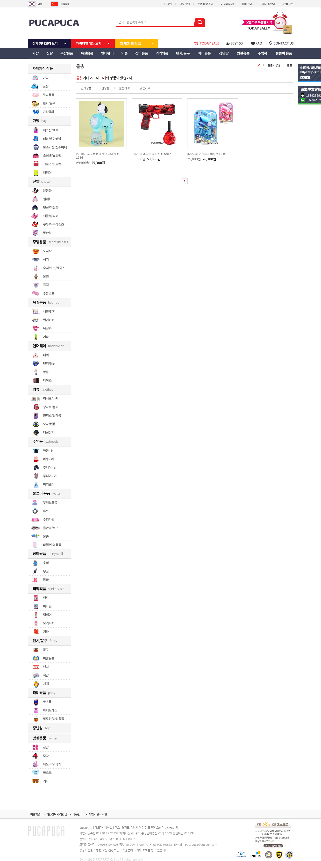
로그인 (167, 4)
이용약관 (35, 814)
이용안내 (77, 814)
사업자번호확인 (98, 814)
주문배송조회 (205, 4)
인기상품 (86, 88)
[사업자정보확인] (129, 833)
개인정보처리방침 (56, 814)
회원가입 (184, 4)
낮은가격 (145, 88)
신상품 (105, 88)
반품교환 (288, 4)
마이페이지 (227, 4)
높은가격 (124, 88)
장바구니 (247, 4)
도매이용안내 (267, 4)
